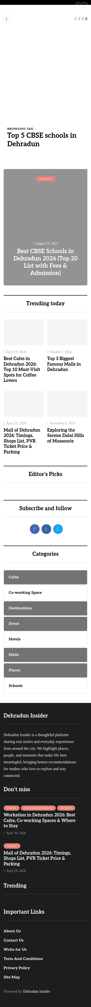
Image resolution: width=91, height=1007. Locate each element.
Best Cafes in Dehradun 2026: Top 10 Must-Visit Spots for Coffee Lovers (22, 369)
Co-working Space (38, 808)
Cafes (11, 808)
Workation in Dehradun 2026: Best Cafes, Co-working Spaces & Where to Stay (39, 821)
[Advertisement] (45, 78)
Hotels (66, 808)
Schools (45, 178)
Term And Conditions (23, 959)
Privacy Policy (17, 968)
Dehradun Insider (36, 991)
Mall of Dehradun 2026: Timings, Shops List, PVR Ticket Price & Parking (22, 441)
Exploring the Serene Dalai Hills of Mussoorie (65, 436)
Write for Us (15, 949)
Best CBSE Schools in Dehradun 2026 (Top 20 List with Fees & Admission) (45, 262)
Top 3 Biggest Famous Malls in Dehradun (64, 364)
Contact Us (14, 940)
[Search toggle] (86, 19)
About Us (12, 931)
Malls (12, 846)
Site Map (12, 977)
